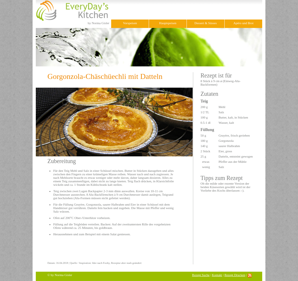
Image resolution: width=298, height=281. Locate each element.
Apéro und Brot (243, 23)
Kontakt (217, 275)
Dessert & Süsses (205, 23)
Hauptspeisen (167, 23)
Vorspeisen (130, 23)
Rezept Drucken (234, 275)
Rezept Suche (201, 275)
